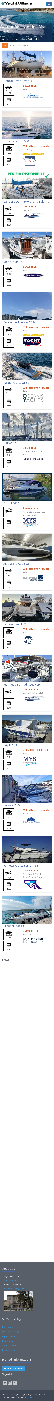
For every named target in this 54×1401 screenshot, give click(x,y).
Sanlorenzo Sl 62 (14, 624)
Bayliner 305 (11, 745)
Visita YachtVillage (10, 1331)
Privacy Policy (8, 1350)
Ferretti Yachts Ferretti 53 (20, 865)
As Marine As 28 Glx (16, 564)
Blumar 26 (10, 443)
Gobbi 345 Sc (12, 503)
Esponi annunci (9, 1336)
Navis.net (31, 1397)
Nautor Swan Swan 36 (18, 81)
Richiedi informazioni (13, 1368)
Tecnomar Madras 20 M (19, 322)
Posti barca (7, 1341)
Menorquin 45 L (14, 262)
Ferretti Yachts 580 (16, 141)
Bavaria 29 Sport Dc (16, 805)
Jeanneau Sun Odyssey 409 (21, 684)
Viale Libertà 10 (11, 1280)
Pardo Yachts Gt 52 (16, 383)
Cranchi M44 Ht (13, 926)
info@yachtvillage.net (14, 1288)
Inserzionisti (7, 1327)
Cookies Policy (9, 1345)
